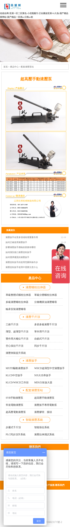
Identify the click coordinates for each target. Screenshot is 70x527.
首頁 (5, 67)
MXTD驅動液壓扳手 (17, 368)
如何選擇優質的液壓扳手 (17, 257)
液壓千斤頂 (33, 316)
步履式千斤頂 (13, 427)
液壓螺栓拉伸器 (36, 287)
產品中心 (14, 67)
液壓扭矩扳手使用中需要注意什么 (22, 267)
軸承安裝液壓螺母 (16, 309)
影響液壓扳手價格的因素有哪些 (21, 247)
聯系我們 (59, 485)
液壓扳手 (31, 360)
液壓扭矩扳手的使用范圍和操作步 (22, 262)
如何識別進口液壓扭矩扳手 (18, 252)
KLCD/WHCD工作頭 (17, 382)
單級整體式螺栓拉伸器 (18, 295)
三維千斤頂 (12, 324)
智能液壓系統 (34, 419)
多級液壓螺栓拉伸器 (17, 302)
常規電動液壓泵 (14, 405)
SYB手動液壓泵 (14, 397)
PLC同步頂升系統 (15, 434)
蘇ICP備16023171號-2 (50, 522)
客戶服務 (50, 485)
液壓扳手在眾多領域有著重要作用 (22, 237)
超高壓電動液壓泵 (16, 412)
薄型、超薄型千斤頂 (17, 331)
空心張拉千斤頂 (14, 346)
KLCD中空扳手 (14, 375)
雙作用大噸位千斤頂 (17, 338)
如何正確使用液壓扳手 (16, 242)
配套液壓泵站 (27, 67)
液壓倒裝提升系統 (16, 353)
